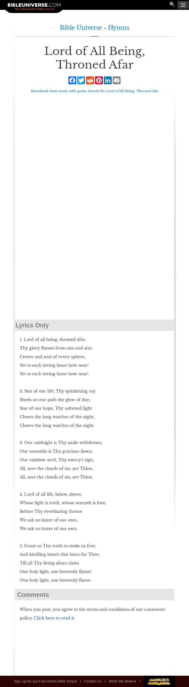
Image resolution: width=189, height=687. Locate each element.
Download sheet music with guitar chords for (94, 91)
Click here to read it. (54, 618)
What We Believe (122, 681)
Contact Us (92, 681)
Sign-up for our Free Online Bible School (45, 681)
